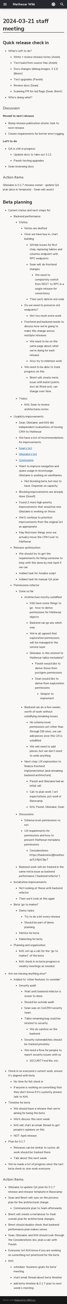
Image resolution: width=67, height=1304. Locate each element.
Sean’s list (25, 448)
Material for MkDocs (25, 1300)
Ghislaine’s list (28, 454)
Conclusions (26, 460)
